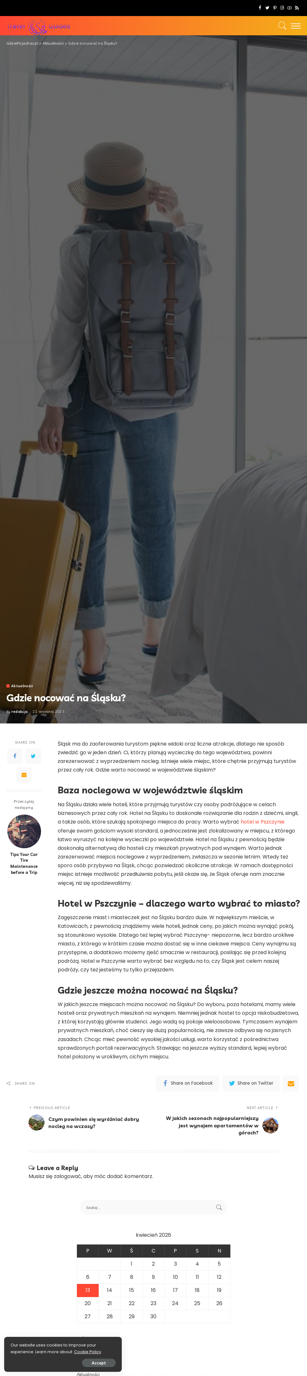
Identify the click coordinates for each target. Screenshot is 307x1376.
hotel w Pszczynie (263, 821)
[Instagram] (282, 8)
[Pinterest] (274, 8)
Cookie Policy (24, 1351)
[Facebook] (260, 8)
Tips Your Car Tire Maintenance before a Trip (24, 863)
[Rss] (297, 8)
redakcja (20, 712)
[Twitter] (267, 8)
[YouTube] (289, 8)
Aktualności (22, 686)
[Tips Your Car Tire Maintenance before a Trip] (24, 831)
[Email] (24, 774)
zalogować (67, 1176)
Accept (78, 1362)
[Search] (281, 25)
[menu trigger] (294, 25)
